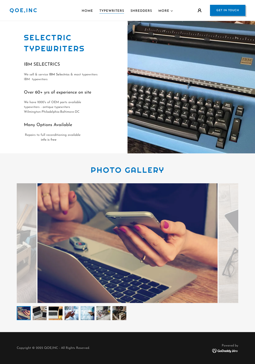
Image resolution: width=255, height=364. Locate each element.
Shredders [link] (141, 11)
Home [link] (87, 11)
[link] (24, 11)
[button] (165, 11)
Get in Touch (227, 10)
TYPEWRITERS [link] (111, 11)
